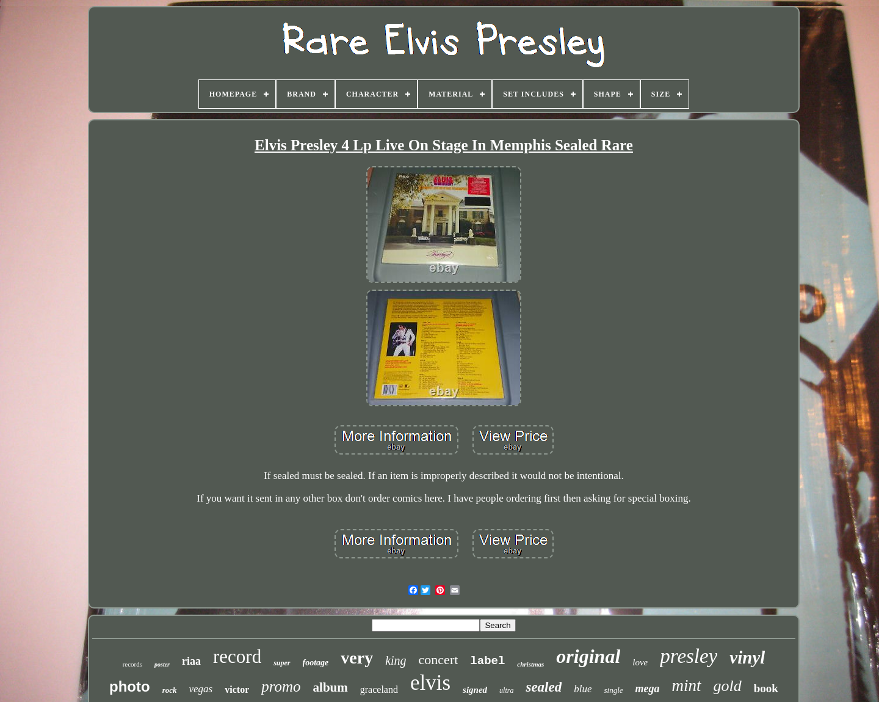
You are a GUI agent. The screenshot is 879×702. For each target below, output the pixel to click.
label (487, 661)
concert (438, 659)
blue (582, 689)
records (132, 664)
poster (162, 664)
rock (169, 690)
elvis (430, 683)
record (237, 656)
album (330, 687)
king (395, 660)
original (588, 656)
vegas (201, 689)
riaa (191, 661)
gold (728, 686)
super (281, 663)
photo (129, 686)
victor (237, 689)
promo (280, 686)
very (357, 657)
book (766, 688)
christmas (530, 664)
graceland (379, 689)
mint (686, 685)
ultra (506, 690)
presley (688, 656)
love (640, 662)
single (613, 690)
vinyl (747, 657)
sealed (544, 687)
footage (316, 662)
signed (475, 690)
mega (647, 688)
